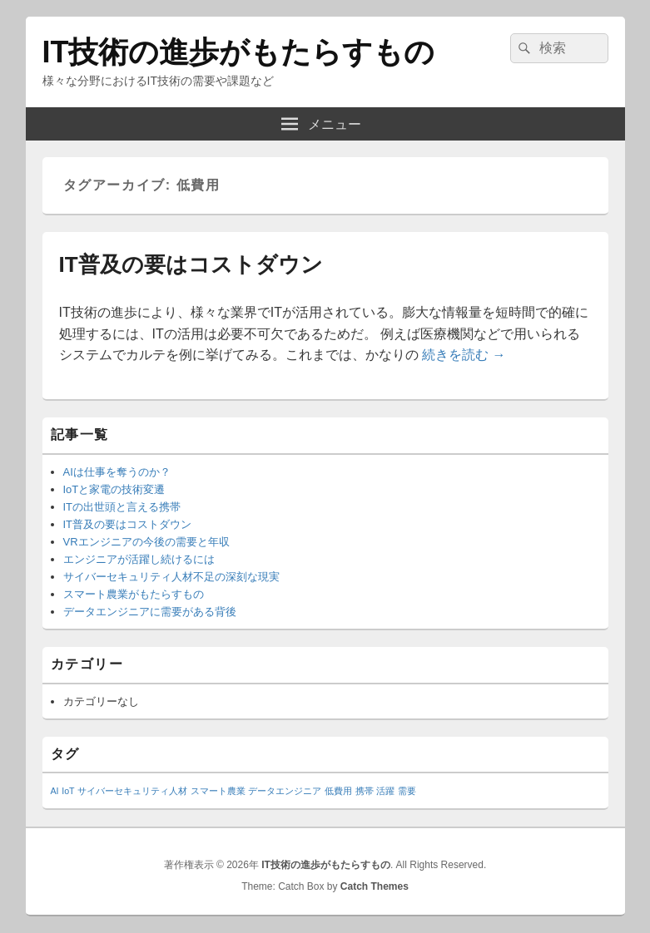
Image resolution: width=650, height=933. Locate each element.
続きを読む (463, 355)
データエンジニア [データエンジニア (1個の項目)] (284, 791)
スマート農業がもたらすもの (133, 594)
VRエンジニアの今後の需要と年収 (146, 542)
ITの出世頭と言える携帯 (122, 507)
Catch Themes (374, 886)
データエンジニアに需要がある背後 (149, 611)
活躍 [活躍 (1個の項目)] (385, 791)
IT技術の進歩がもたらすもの (238, 52)
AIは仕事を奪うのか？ (117, 472)
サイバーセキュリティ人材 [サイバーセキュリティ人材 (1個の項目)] (132, 791)
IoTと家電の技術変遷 (114, 489)
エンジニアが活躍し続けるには (139, 559)
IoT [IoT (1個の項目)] (68, 791)
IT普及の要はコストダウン (191, 264)
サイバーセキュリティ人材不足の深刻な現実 (171, 576)
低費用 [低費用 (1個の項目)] (338, 791)
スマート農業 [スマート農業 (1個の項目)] (218, 791)
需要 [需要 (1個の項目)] (407, 791)
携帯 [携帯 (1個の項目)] (364, 791)
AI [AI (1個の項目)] (55, 791)
